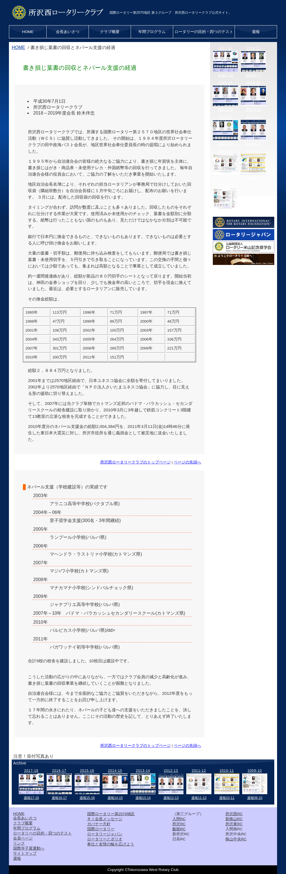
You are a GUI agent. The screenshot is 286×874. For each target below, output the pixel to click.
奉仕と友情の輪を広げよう (110, 844)
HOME (28, 32)
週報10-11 (253, 178)
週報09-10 (225, 213)
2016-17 (253, 48)
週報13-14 (225, 144)
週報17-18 (225, 75)
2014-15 (253, 83)
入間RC (179, 819)
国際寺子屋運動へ (28, 848)
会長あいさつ (67, 32)
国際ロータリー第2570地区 (111, 814)
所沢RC (179, 824)
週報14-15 (253, 110)
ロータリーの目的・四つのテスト (204, 32)
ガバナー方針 (99, 824)
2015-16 (225, 83)
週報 (256, 32)
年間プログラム (152, 32)
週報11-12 (225, 178)
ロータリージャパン (104, 834)
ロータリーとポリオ (104, 839)
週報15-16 (225, 110)
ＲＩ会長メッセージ (104, 819)
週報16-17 (253, 75)
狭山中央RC (236, 839)
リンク (19, 843)
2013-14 (225, 117)
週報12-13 (253, 144)
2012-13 (253, 117)
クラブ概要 (110, 32)
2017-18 (225, 48)
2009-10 (225, 186)
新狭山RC (234, 819)
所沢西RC (234, 814)
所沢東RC (234, 824)
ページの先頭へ (187, 462)
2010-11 (253, 151)
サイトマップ (25, 853)
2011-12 (225, 151)
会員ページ (23, 838)
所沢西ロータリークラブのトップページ (135, 462)
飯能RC (179, 829)
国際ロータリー (101, 829)
